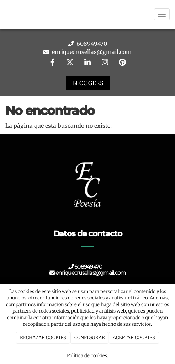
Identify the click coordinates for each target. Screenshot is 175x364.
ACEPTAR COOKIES (134, 338)
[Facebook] (52, 63)
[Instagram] (104, 63)
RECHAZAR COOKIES (43, 338)
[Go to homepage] (3, 14)
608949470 (91, 43)
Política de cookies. (87, 356)
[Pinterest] (122, 63)
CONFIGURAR (89, 338)
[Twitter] (70, 63)
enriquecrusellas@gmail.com (91, 51)
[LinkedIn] (87, 63)
